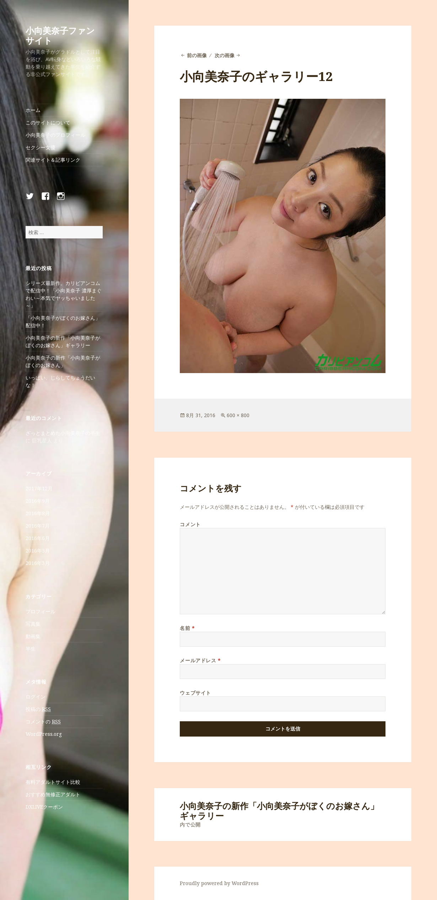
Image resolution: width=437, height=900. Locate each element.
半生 (31, 648)
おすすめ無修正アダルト (53, 794)
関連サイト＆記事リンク (53, 159)
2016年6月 (38, 538)
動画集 (33, 636)
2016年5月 (38, 550)
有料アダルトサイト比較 (53, 781)
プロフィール (40, 611)
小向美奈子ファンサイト (60, 35)
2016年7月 (38, 525)
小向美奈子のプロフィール (55, 134)
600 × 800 (238, 415)
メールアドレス (200, 660)
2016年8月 (38, 513)
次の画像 (224, 55)
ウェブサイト (195, 692)
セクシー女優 (40, 147)
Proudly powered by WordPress (219, 883)
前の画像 (197, 55)
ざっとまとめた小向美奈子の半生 (63, 433)
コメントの (43, 721)
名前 (187, 628)
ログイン (35, 696)
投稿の (38, 709)
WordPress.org (44, 734)
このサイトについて (48, 122)
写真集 (33, 623)
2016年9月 (38, 500)
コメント (190, 524)
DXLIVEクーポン (44, 806)
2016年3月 (38, 563)
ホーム (33, 110)
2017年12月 (39, 488)
